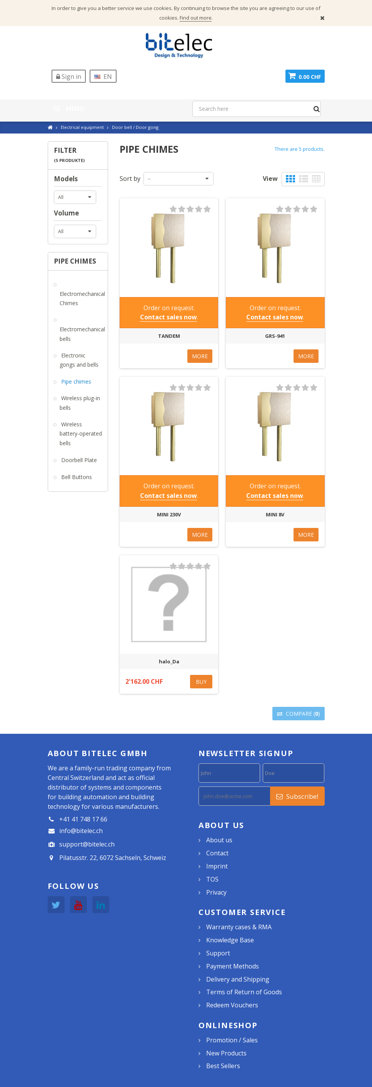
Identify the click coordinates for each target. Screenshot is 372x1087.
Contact (217, 853)
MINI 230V (169, 514)
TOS (212, 879)
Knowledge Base (230, 940)
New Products (226, 1053)
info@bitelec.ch (81, 831)
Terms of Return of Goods (244, 992)
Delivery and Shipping (237, 979)
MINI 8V (275, 514)
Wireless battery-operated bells (81, 434)
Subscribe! (297, 796)
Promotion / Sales (232, 1040)
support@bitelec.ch (87, 844)
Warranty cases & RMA (239, 927)
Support (218, 953)
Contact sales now (168, 317)
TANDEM (169, 335)
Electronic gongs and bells (79, 360)
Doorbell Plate (78, 460)
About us (219, 840)
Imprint (217, 866)
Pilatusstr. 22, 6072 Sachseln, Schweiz (112, 857)
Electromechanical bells (82, 334)
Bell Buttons (76, 477)
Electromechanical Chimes (82, 298)
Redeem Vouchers (232, 1005)
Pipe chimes (75, 381)
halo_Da (169, 661)
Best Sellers (223, 1066)
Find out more (196, 17)
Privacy (216, 892)
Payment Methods (232, 966)
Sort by (130, 178)
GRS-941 (275, 335)
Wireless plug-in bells (80, 402)
